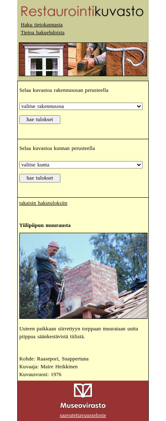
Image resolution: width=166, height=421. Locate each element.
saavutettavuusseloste (83, 415)
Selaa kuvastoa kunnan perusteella (57, 148)
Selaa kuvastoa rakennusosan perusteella (63, 90)
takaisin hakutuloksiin (43, 203)
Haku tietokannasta (42, 25)
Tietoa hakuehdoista (43, 32)
